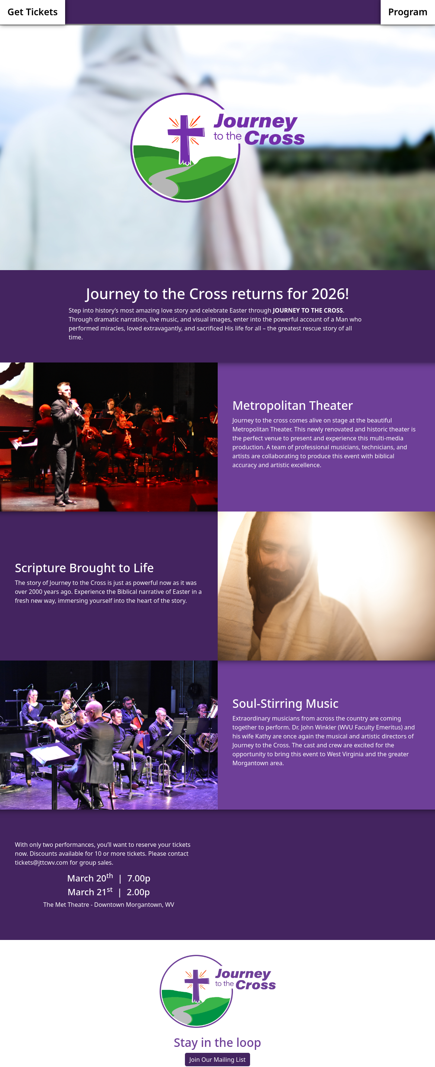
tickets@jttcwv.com (41, 862)
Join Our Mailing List (217, 1059)
